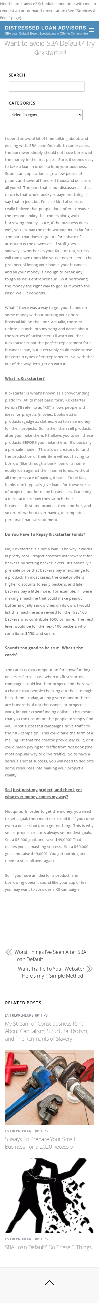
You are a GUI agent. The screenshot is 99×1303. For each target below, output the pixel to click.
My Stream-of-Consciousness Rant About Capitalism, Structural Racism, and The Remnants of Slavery (46, 1031)
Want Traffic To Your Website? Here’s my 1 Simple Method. (51, 972)
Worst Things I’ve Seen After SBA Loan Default (50, 955)
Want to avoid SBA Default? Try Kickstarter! (49, 48)
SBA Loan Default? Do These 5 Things (48, 1247)
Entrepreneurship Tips (26, 1015)
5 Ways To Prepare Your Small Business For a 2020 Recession (40, 1142)
